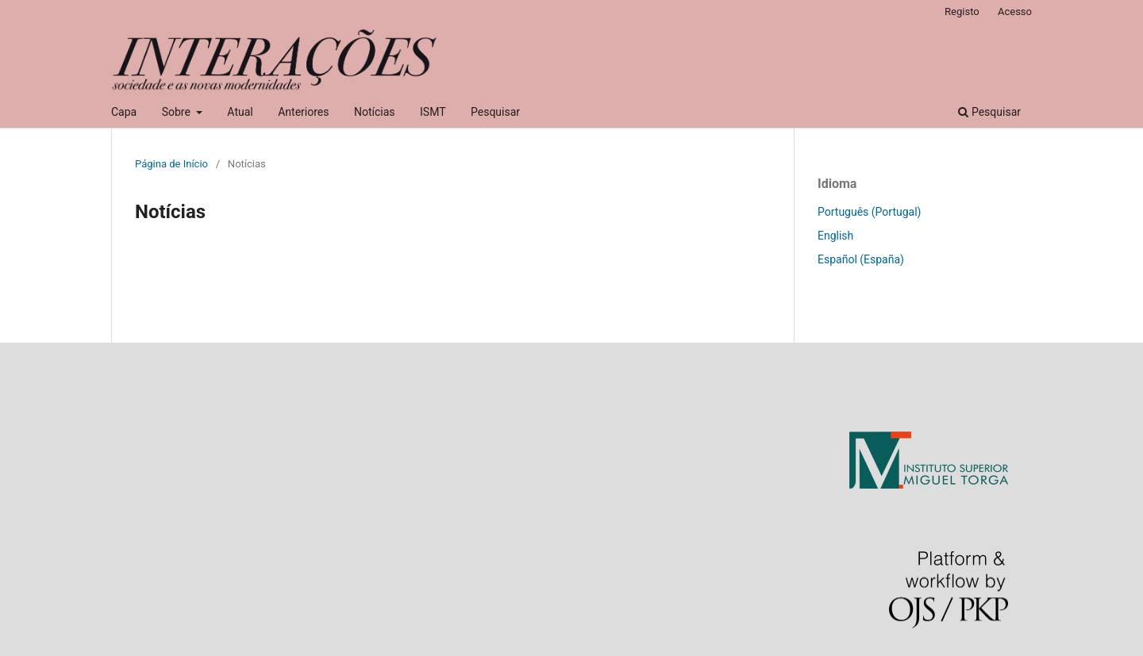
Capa (124, 111)
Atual (239, 111)
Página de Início (171, 164)
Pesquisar (495, 111)
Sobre (178, 111)
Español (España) (861, 259)
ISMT (433, 111)
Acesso (1015, 11)
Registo (962, 11)
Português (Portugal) (869, 211)
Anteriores (303, 111)
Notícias (374, 111)
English (835, 235)
